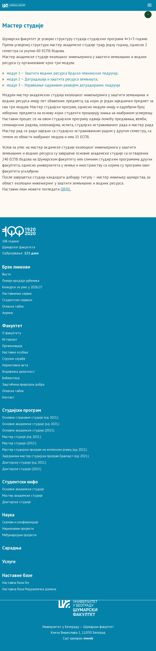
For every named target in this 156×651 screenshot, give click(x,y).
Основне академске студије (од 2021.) (30, 424)
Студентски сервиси (17, 300)
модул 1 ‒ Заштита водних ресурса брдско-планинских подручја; (62, 73)
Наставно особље (15, 352)
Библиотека (11, 378)
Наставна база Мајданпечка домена (29, 589)
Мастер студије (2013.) (19, 443)
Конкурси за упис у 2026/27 (22, 287)
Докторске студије (16, 502)
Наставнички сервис (17, 293)
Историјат (9, 339)
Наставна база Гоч (15, 582)
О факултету (11, 333)
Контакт (8, 397)
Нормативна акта (15, 365)
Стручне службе (13, 359)
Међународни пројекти (19, 535)
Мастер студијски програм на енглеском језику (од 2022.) (44, 449)
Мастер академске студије (22, 495)
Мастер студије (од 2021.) (21, 437)
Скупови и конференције (20, 522)
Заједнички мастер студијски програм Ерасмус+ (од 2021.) (45, 456)
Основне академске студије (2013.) (28, 430)
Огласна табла (13, 306)
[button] (149, 5)
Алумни (7, 313)
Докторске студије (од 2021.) (24, 462)
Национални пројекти (18, 528)
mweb (88, 638)
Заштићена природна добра (23, 384)
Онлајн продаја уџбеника (20, 280)
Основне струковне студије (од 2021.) (30, 417)
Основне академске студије (23, 489)
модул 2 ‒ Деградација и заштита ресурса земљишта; (52, 79)
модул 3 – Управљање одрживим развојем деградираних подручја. (63, 85)
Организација (12, 346)
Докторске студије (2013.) (21, 469)
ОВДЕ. (66, 189)
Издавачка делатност (18, 371)
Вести (6, 274)
